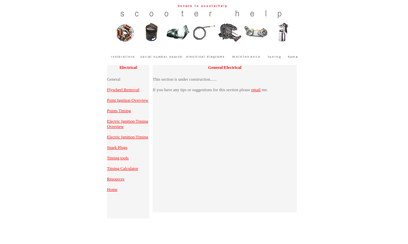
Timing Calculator (122, 168)
